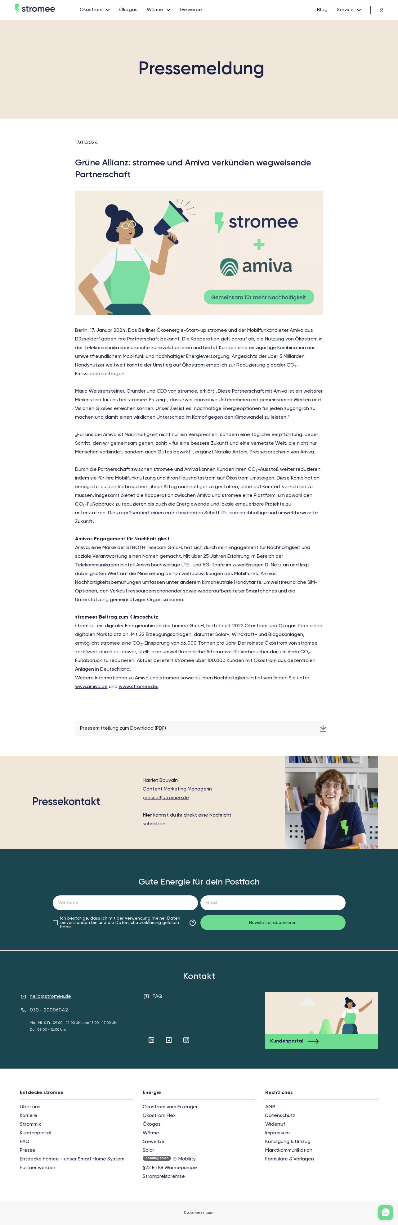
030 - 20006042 (49, 1010)
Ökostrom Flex (159, 1115)
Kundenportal (35, 1133)
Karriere (28, 1115)
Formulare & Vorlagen (289, 1159)
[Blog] (322, 10)
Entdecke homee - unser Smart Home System (72, 1159)
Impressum (277, 1133)
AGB (270, 1107)
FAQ (157, 996)
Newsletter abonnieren (273, 923)
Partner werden (37, 1167)
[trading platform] (377, 10)
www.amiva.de (91, 686)
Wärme (151, 1133)
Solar (148, 1150)
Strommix (30, 1124)
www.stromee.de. (138, 686)
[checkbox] (55, 922)
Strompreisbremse (164, 1176)
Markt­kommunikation (288, 1150)
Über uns (30, 1107)
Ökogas (152, 1124)
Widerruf (275, 1124)
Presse (27, 1150)
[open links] (95, 10)
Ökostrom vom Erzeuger (170, 1107)
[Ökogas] (128, 10)
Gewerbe (153, 1141)
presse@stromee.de (166, 797)
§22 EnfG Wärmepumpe (170, 1167)
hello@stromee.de (50, 996)
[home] (47, 10)
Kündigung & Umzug (288, 1141)
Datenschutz (280, 1115)
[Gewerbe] (191, 10)
